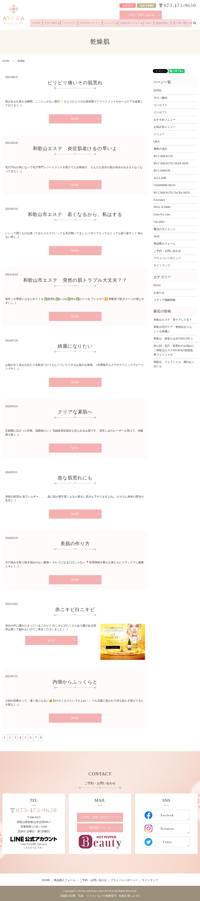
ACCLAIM (160, 178)
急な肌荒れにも (75, 477)
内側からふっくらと (75, 681)
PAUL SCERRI (162, 207)
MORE (75, 118)
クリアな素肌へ (75, 411)
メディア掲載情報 (164, 300)
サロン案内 (62, 23)
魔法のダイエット (164, 229)
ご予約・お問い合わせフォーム (100, 817)
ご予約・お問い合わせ (140, 14)
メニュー (115, 23)
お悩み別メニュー (135, 23)
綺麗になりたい (75, 346)
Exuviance (159, 199)
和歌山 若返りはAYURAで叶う (173, 338)
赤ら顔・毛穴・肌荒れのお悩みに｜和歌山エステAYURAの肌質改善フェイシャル (174, 350)
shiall (156, 236)
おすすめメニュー (98, 23)
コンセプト (80, 23)
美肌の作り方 (75, 543)
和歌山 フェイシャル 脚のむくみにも (174, 364)
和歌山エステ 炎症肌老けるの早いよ (75, 148)
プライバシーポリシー (167, 258)
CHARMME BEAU (165, 185)
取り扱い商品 (181, 23)
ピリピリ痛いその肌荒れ (75, 82)
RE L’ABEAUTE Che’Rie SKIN (172, 192)
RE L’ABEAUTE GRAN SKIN (171, 163)
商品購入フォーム (164, 243)
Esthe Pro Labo (162, 214)
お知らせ (159, 292)
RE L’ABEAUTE (163, 156)
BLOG (157, 285)
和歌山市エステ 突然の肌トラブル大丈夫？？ (75, 280)
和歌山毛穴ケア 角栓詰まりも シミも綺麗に (174, 329)
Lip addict (159, 221)
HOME (49, 23)
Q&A (152, 23)
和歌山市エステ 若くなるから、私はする (75, 214)
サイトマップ (162, 265)
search (196, 23)
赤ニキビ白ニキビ (77, 609)
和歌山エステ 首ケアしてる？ (173, 319)
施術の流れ (164, 23)
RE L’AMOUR (162, 170)
